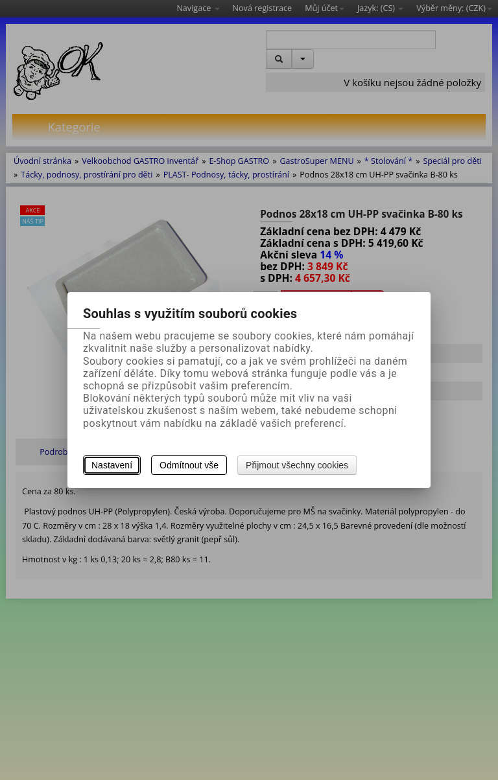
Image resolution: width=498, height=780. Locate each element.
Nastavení (111, 465)
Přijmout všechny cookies (297, 465)
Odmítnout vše (189, 465)
